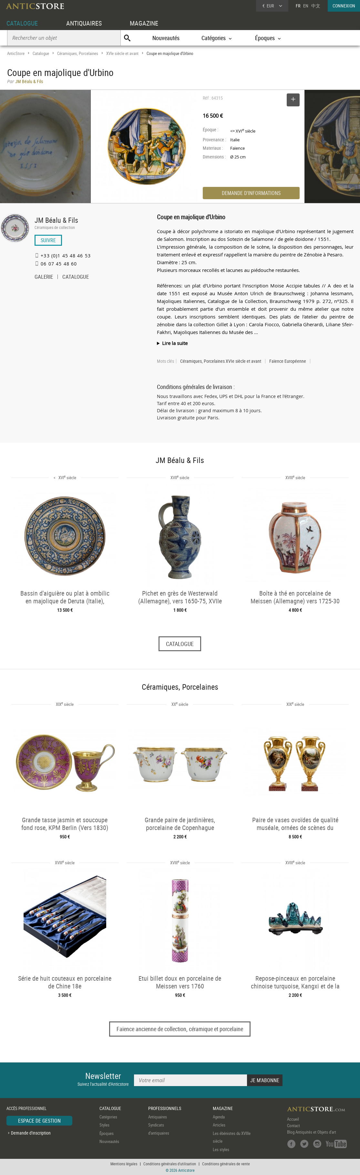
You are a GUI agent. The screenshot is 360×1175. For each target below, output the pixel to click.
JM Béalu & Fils (56, 220)
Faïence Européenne (287, 361)
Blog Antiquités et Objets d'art (311, 1132)
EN (305, 6)
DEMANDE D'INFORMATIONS (251, 193)
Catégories (108, 1117)
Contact (293, 1125)
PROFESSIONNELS (164, 1108)
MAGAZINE (144, 23)
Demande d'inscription (31, 1133)
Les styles (221, 1149)
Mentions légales (123, 1163)
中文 (315, 6)
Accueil (293, 1119)
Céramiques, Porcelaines (77, 53)
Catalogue (41, 53)
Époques (106, 1133)
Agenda (219, 1117)
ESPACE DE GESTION (39, 1120)
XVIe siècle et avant (122, 53)
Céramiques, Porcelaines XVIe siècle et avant (220, 361)
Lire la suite (175, 343)
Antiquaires (157, 1117)
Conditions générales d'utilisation (169, 1163)
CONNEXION (344, 6)
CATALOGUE (22, 23)
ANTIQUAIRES (84, 23)
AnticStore (16, 53)
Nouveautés (166, 38)
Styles (104, 1125)
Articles (219, 1125)
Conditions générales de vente (226, 1163)
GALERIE (44, 277)
